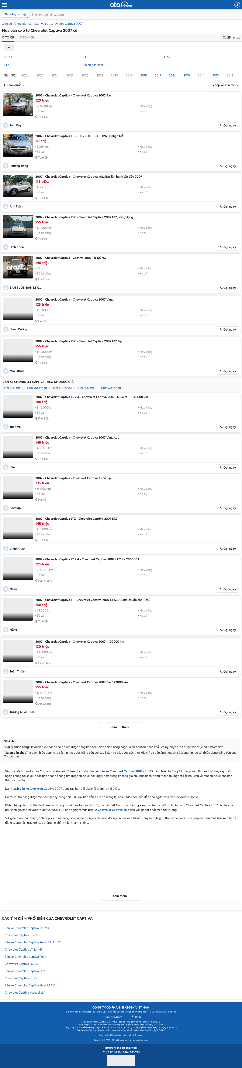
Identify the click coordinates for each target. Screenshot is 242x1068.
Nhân (13, 589)
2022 (84, 75)
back (9, 47)
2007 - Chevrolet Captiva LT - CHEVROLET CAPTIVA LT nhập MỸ (79, 136)
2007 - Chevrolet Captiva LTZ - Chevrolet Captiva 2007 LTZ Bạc (79, 341)
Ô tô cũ (7, 24)
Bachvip (15, 508)
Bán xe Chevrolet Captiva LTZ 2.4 (27, 928)
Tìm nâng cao (15, 14)
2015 (186, 75)
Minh (13, 467)
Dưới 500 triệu (86, 388)
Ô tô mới (27, 37)
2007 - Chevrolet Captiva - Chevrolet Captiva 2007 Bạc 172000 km (81, 682)
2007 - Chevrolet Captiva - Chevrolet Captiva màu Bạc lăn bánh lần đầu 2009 (88, 177)
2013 (215, 75)
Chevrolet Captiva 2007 (67, 24)
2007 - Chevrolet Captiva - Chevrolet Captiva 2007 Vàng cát (77, 438)
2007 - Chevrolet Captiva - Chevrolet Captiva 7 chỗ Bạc (73, 478)
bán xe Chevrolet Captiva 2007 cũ (123, 771)
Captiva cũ (41, 24)
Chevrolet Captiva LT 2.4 (21, 978)
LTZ (6, 65)
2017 (158, 75)
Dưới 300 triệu (37, 388)
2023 (70, 75)
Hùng (13, 630)
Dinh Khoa (17, 247)
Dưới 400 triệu (62, 388)
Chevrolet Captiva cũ (112, 810)
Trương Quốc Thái (22, 712)
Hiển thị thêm (119, 727)
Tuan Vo (15, 427)
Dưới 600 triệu (111, 388)
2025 (39, 75)
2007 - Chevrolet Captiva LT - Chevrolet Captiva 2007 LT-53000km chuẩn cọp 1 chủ (92, 600)
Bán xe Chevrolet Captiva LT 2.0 (26, 971)
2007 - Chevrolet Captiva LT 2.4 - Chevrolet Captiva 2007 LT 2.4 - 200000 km (88, 559)
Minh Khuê (17, 371)
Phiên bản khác (93, 65)
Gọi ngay (229, 125)
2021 (99, 75)
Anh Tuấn (16, 206)
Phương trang (19, 166)
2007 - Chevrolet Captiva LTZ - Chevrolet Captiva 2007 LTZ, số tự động (84, 217)
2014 (201, 75)
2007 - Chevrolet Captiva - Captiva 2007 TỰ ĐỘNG (70, 258)
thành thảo (17, 549)
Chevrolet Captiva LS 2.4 (21, 964)
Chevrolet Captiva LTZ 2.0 (22, 935)
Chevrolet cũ (23, 24)
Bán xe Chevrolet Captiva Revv (25, 957)
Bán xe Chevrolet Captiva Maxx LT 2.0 (30, 985)
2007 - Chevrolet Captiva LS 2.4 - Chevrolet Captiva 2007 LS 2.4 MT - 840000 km (91, 397)
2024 (55, 75)
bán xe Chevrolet (31, 789)
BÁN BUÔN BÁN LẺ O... (26, 288)
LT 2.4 (166, 57)
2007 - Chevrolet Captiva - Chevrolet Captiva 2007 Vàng (74, 300)
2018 (143, 75)
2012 (230, 75)
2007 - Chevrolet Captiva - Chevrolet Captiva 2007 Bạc (73, 95)
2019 (129, 75)
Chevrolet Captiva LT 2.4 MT (24, 950)
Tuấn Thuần (18, 671)
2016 (172, 75)
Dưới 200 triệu (12, 388)
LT (84, 57)
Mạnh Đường (18, 329)
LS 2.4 (8, 57)
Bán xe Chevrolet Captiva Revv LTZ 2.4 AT (33, 942)
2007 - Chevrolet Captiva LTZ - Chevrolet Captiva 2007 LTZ (76, 519)
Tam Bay (16, 125)
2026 (25, 75)
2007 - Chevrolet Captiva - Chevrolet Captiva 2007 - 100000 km (79, 642)
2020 (114, 75)
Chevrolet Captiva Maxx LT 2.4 (25, 993)
